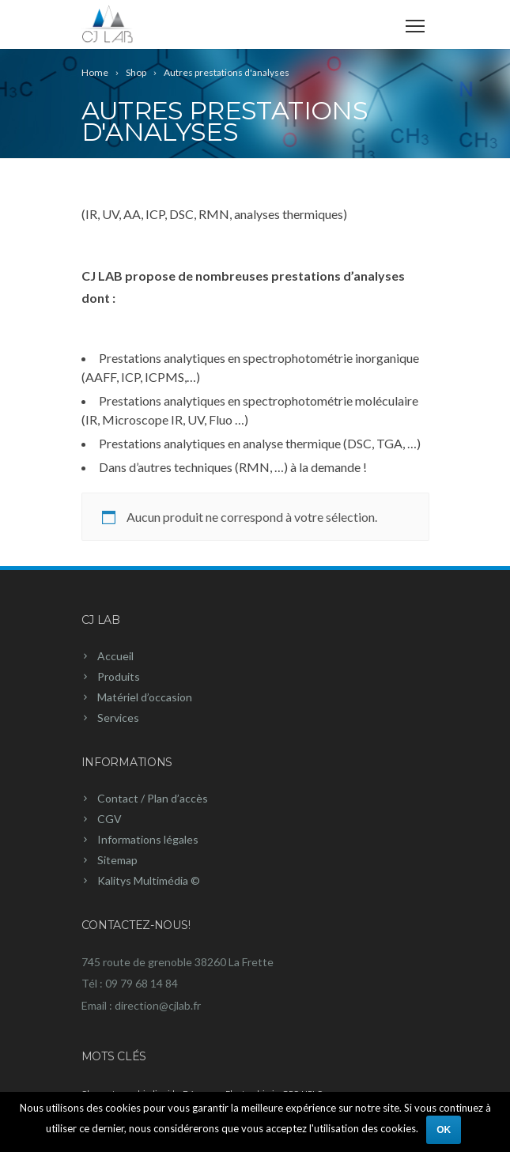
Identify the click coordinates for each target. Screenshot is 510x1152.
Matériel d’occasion (144, 697)
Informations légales (147, 839)
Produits (118, 676)
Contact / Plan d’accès (152, 798)
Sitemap (117, 860)
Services (118, 717)
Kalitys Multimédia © (148, 880)
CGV (109, 818)
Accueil (115, 656)
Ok (443, 1129)
